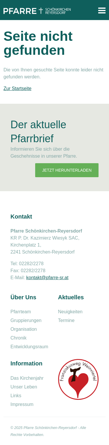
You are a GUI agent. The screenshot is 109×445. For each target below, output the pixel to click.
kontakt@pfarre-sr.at (47, 277)
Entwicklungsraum (29, 346)
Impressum (21, 404)
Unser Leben (23, 386)
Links (15, 395)
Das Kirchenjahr (27, 378)
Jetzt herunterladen (67, 170)
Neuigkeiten (70, 311)
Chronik (18, 337)
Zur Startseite (17, 88)
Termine (66, 320)
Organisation (23, 329)
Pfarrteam (20, 311)
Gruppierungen (26, 320)
